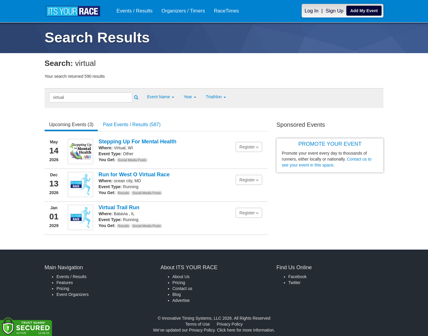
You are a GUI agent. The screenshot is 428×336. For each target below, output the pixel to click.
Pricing (62, 288)
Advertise (181, 300)
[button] (161, 97)
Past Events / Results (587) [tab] (131, 124)
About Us (181, 276)
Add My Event (364, 10)
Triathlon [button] (216, 96)
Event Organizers (72, 294)
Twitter (294, 282)
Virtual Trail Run (118, 207)
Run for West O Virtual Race (133, 174)
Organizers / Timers (183, 11)
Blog (176, 294)
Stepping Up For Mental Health (137, 142)
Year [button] (190, 96)
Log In (312, 11)
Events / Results (134, 11)
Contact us (182, 288)
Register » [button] (249, 147)
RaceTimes (226, 11)
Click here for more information (245, 330)
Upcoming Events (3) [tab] (71, 124)
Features (64, 282)
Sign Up (335, 11)
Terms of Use (197, 324)
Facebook (297, 276)
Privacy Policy (230, 324)
